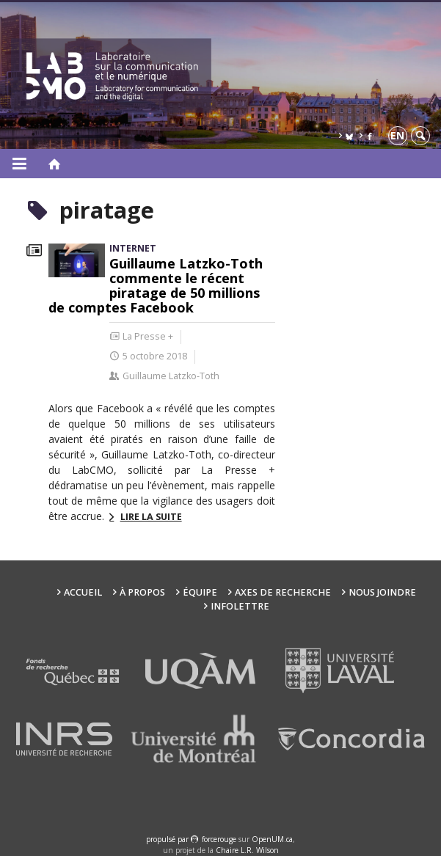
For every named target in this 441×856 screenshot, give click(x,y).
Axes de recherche (283, 592)
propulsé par (168, 839)
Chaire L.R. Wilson (247, 850)
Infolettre (240, 606)
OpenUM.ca (272, 839)
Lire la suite (151, 517)
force (219, 839)
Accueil (83, 592)
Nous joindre (382, 592)
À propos (142, 592)
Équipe (200, 592)
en (397, 135)
